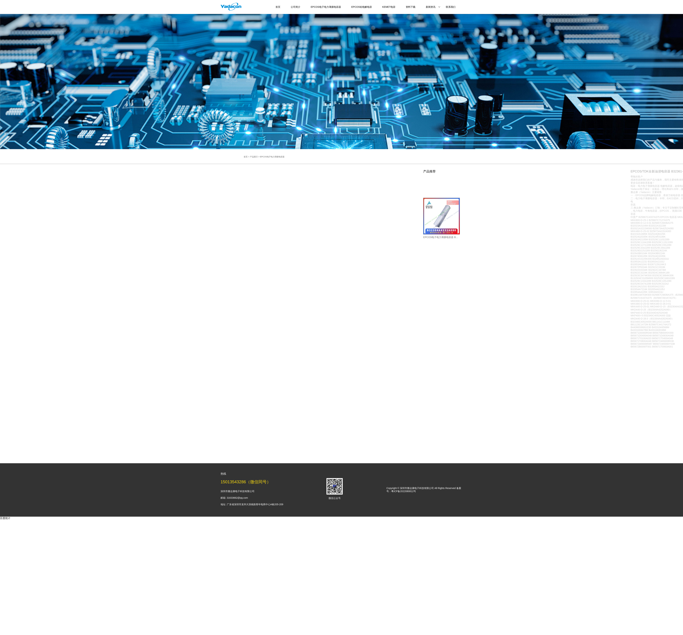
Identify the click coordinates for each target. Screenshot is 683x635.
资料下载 (410, 7)
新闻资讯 (430, 7)
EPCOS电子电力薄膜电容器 (326, 7)
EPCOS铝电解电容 (361, 7)
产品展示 (278, 156)
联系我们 (451, 7)
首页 (278, 7)
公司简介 (295, 7)
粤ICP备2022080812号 (403, 491)
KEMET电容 (388, 7)
